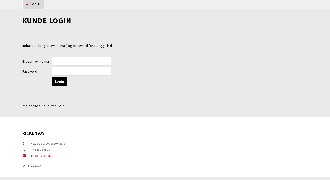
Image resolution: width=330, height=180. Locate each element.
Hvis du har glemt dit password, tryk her (43, 105)
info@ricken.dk (41, 156)
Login (33, 4)
